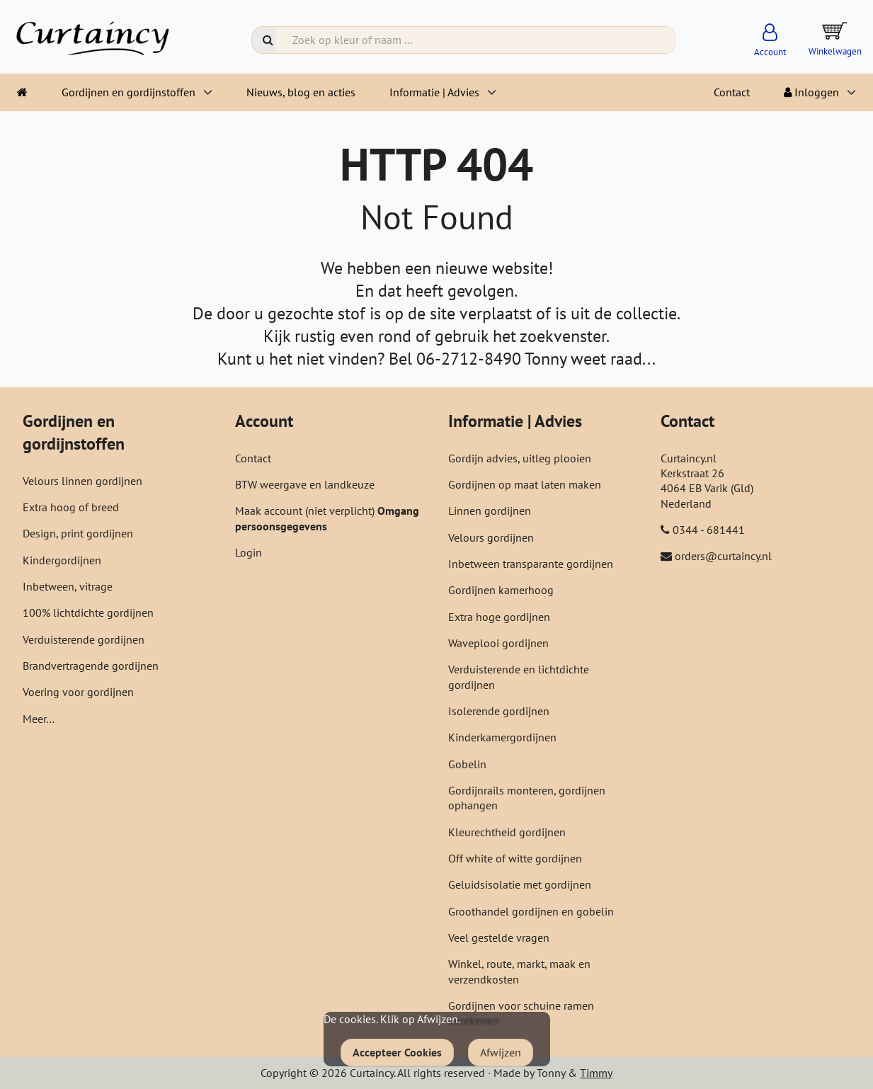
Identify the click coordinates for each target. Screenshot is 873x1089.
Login (248, 552)
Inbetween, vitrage (68, 586)
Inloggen (811, 92)
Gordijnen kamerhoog (501, 590)
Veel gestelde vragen (498, 937)
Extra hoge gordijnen (499, 617)
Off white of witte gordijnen (515, 858)
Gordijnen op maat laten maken (524, 484)
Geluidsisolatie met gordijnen (519, 884)
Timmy (596, 1073)
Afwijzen (500, 1052)
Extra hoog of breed (71, 507)
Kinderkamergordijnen (502, 737)
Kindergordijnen (62, 560)
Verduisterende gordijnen (83, 639)
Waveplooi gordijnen (498, 643)
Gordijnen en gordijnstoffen (128, 92)
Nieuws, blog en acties (300, 92)
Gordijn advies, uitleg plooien (519, 458)
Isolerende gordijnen (498, 711)
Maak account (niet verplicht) (306, 510)
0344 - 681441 (709, 530)
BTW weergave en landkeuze (305, 484)
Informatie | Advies (434, 92)
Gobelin (467, 764)
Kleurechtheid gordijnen (507, 832)
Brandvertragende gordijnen (91, 665)
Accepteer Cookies (397, 1052)
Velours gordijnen (491, 537)
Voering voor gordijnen (78, 692)
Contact (732, 92)
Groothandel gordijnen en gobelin (531, 911)
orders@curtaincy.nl (723, 556)
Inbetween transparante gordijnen (530, 564)
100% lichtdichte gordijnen (88, 612)
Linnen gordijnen (489, 510)
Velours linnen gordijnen (82, 481)
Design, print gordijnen (78, 533)
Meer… (39, 719)
